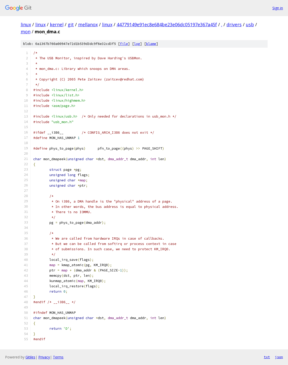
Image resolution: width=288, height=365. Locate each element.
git (71, 24)
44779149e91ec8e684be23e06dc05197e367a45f (167, 24)
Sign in (277, 8)
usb (250, 24)
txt (267, 357)
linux (26, 24)
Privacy (44, 357)
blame (151, 44)
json (279, 357)
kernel (56, 24)
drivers (234, 24)
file (124, 44)
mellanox (88, 24)
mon (25, 32)
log (137, 44)
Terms (58, 357)
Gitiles (30, 357)
